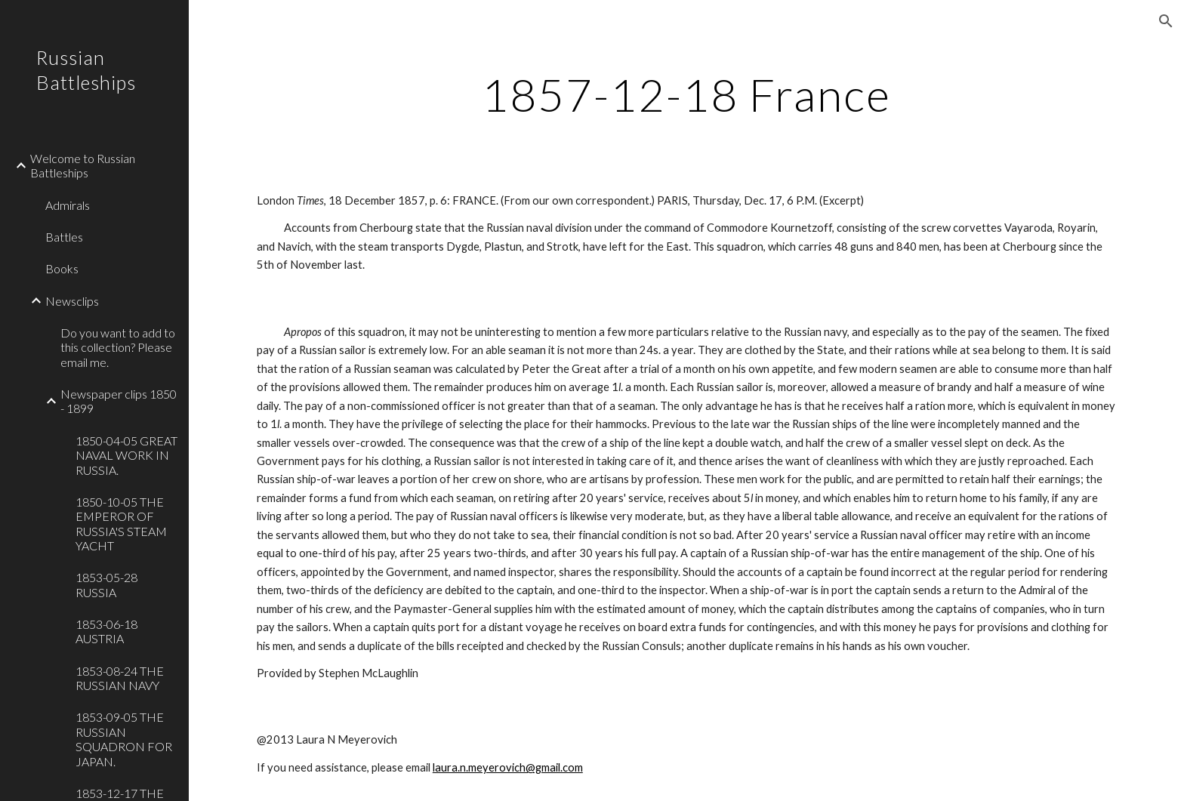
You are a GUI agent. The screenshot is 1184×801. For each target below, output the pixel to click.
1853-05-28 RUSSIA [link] (106, 584)
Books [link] (62, 268)
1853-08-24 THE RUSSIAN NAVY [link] (120, 678)
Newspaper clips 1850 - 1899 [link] (118, 401)
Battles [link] (64, 237)
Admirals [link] (67, 205)
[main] (686, 94)
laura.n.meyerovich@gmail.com (508, 767)
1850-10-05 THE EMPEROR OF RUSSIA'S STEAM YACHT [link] (121, 523)
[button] (1166, 21)
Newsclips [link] (72, 301)
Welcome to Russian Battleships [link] (82, 165)
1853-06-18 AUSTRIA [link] (106, 631)
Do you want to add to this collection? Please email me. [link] (117, 347)
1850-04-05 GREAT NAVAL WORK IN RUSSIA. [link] (126, 455)
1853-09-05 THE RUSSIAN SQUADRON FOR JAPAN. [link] (124, 739)
